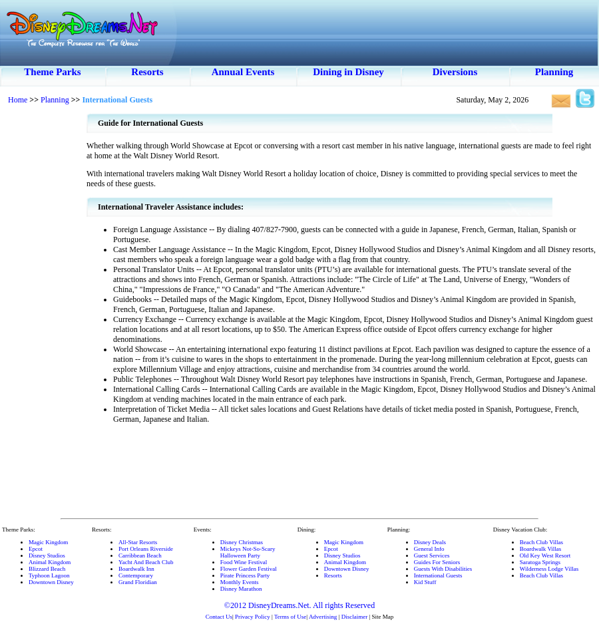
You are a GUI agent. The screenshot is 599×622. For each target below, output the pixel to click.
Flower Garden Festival (248, 568)
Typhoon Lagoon (49, 575)
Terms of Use (290, 616)
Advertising (323, 616)
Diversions (455, 72)
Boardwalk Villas (541, 548)
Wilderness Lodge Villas (549, 568)
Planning (554, 72)
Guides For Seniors (437, 562)
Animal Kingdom (50, 562)
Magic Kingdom (48, 542)
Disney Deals (430, 542)
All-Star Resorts (137, 542)
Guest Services (432, 555)
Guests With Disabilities (443, 568)
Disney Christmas (241, 542)
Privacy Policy (252, 616)
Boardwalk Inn (136, 568)
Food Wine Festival (243, 562)
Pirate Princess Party (245, 575)
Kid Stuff (425, 582)
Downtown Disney (51, 582)
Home (17, 99)
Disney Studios (47, 555)
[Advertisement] (43, 312)
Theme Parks (52, 72)
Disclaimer (354, 616)
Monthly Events (239, 582)
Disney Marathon (241, 588)
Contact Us (219, 616)
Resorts (147, 72)
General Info (429, 548)
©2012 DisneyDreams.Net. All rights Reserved (299, 605)
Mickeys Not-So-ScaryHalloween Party (248, 552)
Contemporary (135, 575)
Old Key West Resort (545, 555)
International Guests (438, 575)
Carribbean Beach (140, 555)
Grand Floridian (137, 582)
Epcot (36, 548)
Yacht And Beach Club (145, 562)
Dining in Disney (348, 72)
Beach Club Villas (541, 542)
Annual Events (243, 72)
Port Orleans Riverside (145, 548)
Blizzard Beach (47, 568)
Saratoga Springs (540, 562)
